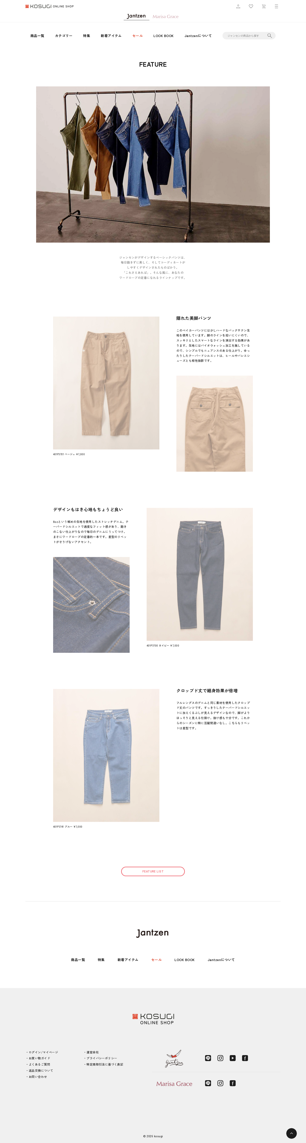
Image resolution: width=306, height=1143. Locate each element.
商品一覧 (37, 35)
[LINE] (208, 1058)
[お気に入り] (251, 6)
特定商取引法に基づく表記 (104, 1064)
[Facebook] (245, 1058)
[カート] (264, 6)
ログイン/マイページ (43, 1052)
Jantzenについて (198, 35)
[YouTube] (233, 1058)
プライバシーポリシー (101, 1058)
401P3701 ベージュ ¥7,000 (69, 454)
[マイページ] (238, 6)
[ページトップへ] (291, 1133)
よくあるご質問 (39, 1064)
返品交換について (41, 1070)
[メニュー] (276, 6)
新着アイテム (111, 35)
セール (137, 35)
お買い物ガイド (39, 1058)
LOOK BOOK (163, 35)
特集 (86, 35)
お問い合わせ (38, 1076)
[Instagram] (220, 1058)
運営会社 (92, 1052)
